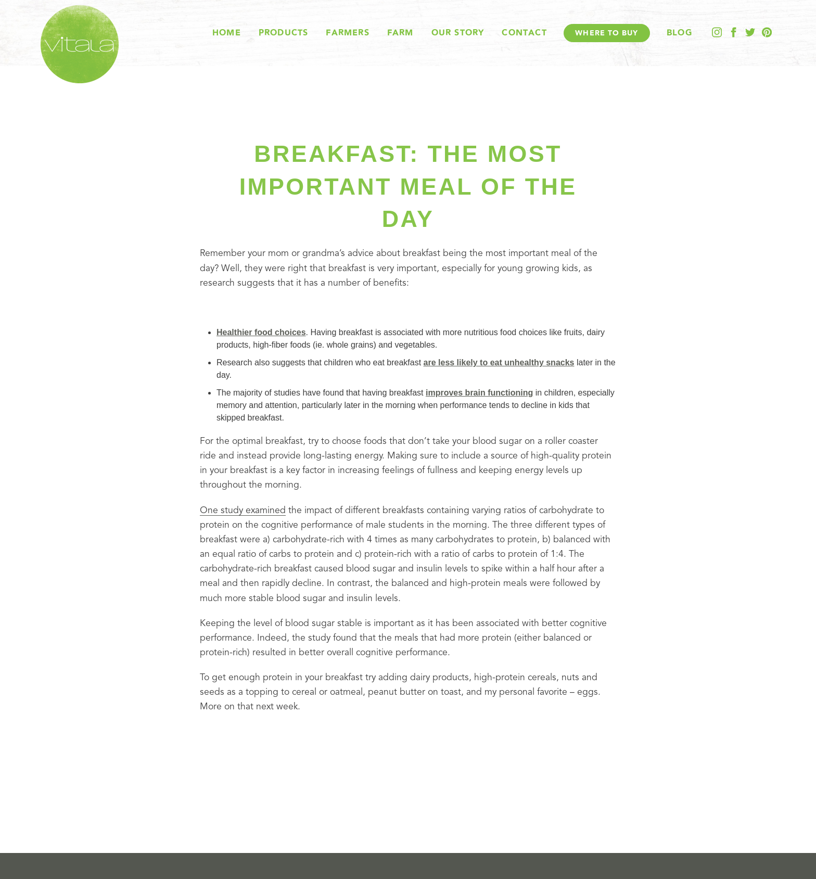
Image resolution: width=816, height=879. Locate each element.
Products (284, 33)
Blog (679, 33)
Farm (400, 33)
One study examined (243, 510)
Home (226, 33)
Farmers (347, 33)
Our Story (457, 33)
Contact (524, 33)
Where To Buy (606, 33)
